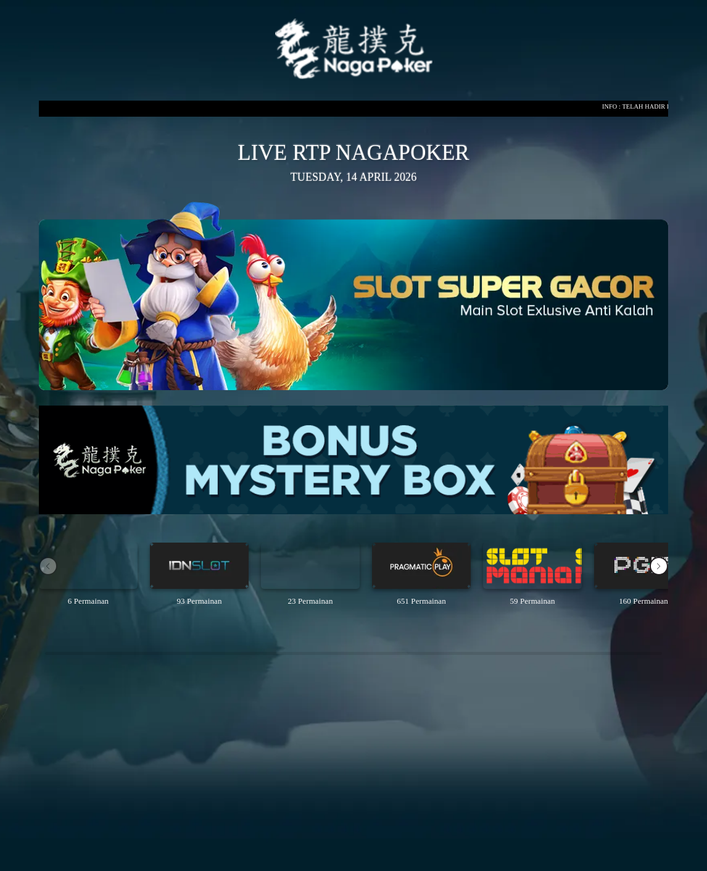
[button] (659, 566)
